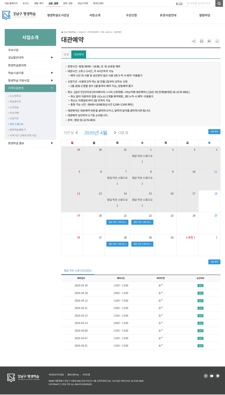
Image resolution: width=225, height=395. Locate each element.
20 (100, 215)
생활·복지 (39, 3)
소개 (66, 54)
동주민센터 (99, 3)
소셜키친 (13, 118)
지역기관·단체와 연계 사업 (22, 135)
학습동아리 (14, 101)
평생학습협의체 (17, 65)
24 (193, 215)
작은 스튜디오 (16, 124)
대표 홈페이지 (11, 3)
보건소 (26, 3)
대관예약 (79, 54)
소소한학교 (14, 96)
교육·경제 (53, 3)
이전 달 (69, 132)
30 (172, 237)
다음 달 (123, 132)
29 (150, 237)
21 (125, 215)
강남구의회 (83, 3)
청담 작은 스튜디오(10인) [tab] (78, 270)
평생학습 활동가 (17, 129)
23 (172, 215)
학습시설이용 (30, 73)
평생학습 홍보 (30, 143)
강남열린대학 (30, 58)
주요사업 (13, 50)
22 (150, 215)
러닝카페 (13, 112)
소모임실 (13, 107)
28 (125, 237)
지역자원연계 (30, 88)
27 (100, 237)
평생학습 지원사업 (30, 80)
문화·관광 (68, 3)
